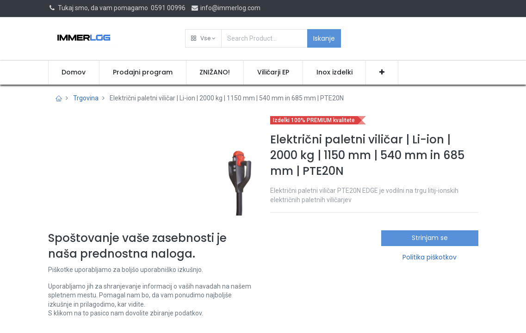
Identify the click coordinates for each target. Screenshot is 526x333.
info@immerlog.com (225, 8)
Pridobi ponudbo (310, 306)
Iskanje (324, 38)
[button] (203, 38)
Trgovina (86, 98)
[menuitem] (74, 73)
